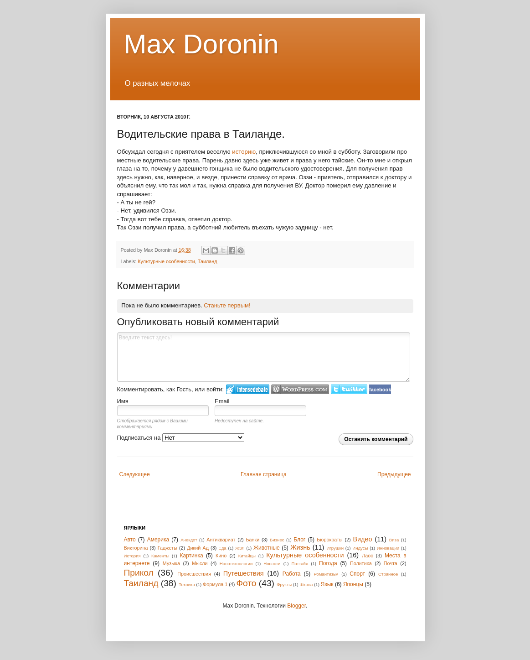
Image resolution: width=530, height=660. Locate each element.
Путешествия (243, 573)
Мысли (199, 563)
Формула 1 (215, 584)
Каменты (160, 555)
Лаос (367, 555)
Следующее (134, 474)
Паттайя (300, 563)
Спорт (357, 574)
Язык (327, 584)
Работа (292, 574)
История (132, 555)
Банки (252, 539)
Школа (306, 584)
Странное (388, 574)
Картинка (191, 555)
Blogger (296, 606)
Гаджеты (167, 548)
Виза (394, 539)
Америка (158, 539)
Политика (361, 563)
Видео (362, 539)
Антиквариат (220, 539)
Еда (222, 548)
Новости (271, 563)
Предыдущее (394, 474)
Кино (221, 555)
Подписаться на (181, 437)
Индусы (360, 548)
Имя (123, 401)
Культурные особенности (166, 261)
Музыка (171, 563)
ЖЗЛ (240, 548)
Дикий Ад (198, 548)
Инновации (388, 548)
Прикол (139, 572)
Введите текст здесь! (264, 357)
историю (244, 151)
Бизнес (277, 539)
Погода (328, 563)
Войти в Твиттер (349, 389)
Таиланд (207, 261)
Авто (130, 539)
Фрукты (284, 584)
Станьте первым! (227, 305)
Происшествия (194, 574)
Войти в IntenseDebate (247, 389)
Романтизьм (326, 574)
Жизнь (300, 547)
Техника (187, 584)
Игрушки (335, 548)
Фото (246, 583)
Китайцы (247, 555)
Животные (266, 548)
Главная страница (264, 474)
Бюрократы (329, 539)
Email (222, 401)
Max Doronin (201, 44)
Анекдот (188, 539)
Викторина (136, 548)
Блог (299, 539)
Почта (390, 563)
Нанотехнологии (236, 563)
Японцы (353, 584)
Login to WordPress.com (300, 389)
